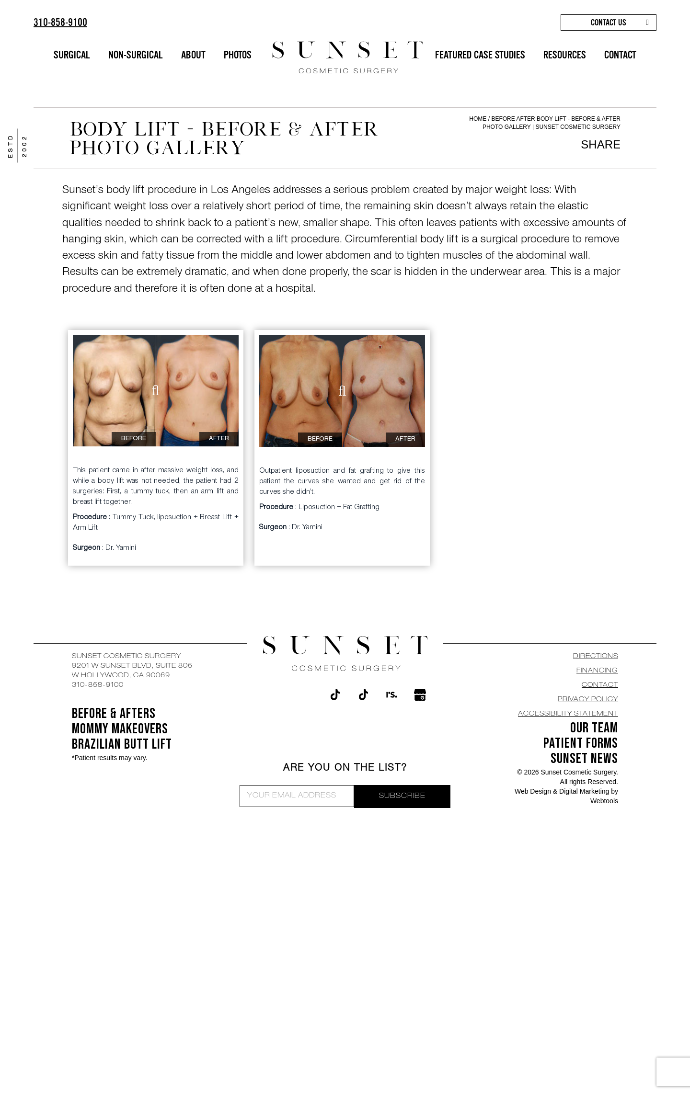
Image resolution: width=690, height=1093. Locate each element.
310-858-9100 (60, 22)
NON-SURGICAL (135, 55)
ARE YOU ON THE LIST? (345, 769)
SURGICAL (72, 55)
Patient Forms (580, 743)
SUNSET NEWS (584, 758)
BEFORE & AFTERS (114, 713)
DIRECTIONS (595, 656)
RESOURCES (564, 55)
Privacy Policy (588, 699)
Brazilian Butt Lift (122, 744)
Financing (597, 671)
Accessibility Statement (568, 714)
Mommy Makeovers (120, 729)
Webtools (604, 801)
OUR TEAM (594, 728)
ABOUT (193, 55)
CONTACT (620, 55)
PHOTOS (238, 55)
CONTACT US (608, 22)
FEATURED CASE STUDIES (480, 55)
